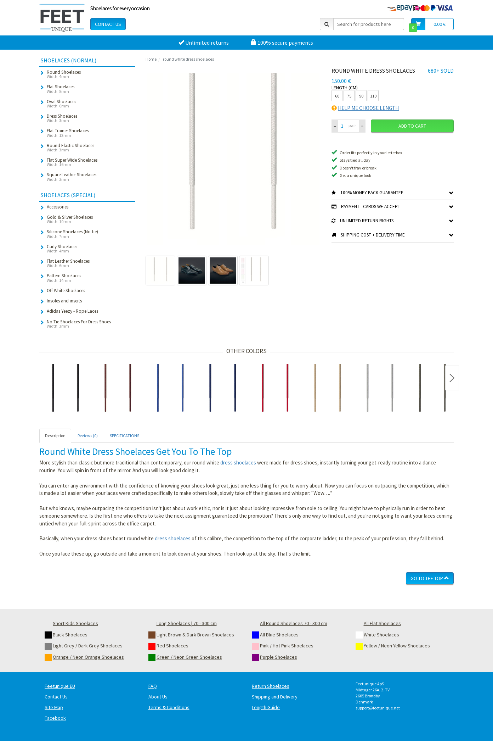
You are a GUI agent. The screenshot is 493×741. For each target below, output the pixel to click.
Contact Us (108, 24)
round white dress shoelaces (188, 59)
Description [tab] (55, 435)
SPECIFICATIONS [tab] (124, 435)
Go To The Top (429, 578)
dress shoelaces (238, 462)
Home (151, 59)
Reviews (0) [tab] (88, 435)
